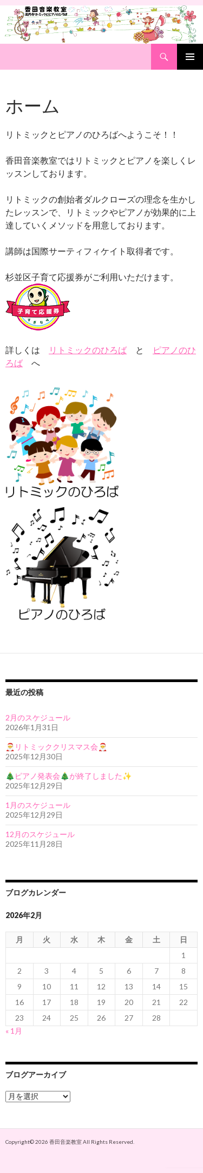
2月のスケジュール (37, 717)
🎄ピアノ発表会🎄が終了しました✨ (68, 775)
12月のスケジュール (40, 834)
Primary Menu (190, 57)
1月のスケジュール (37, 805)
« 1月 (13, 1030)
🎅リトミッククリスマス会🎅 (56, 746)
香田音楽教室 (65, 1141)
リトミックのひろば (88, 350)
